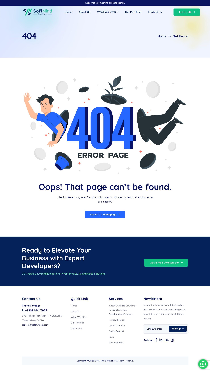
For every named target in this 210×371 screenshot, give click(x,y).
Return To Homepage (105, 214)
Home (161, 36)
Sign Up (177, 329)
